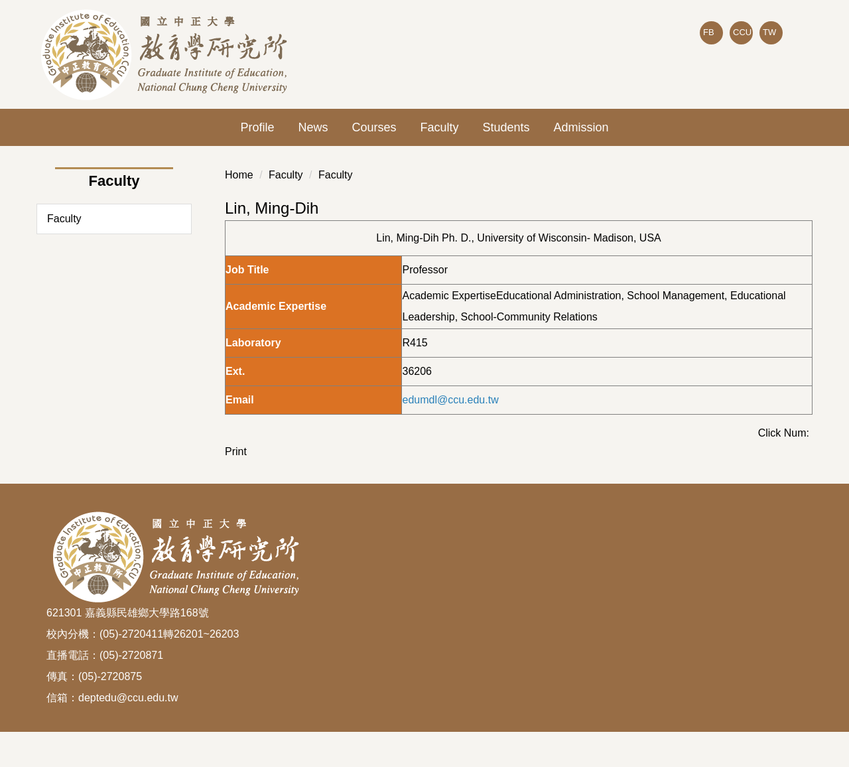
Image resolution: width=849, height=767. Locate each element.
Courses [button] (374, 127)
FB (708, 32)
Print (236, 451)
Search (792, 60)
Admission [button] (581, 127)
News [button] (313, 127)
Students (506, 127)
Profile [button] (257, 127)
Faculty (439, 127)
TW (769, 32)
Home (239, 174)
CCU (742, 32)
